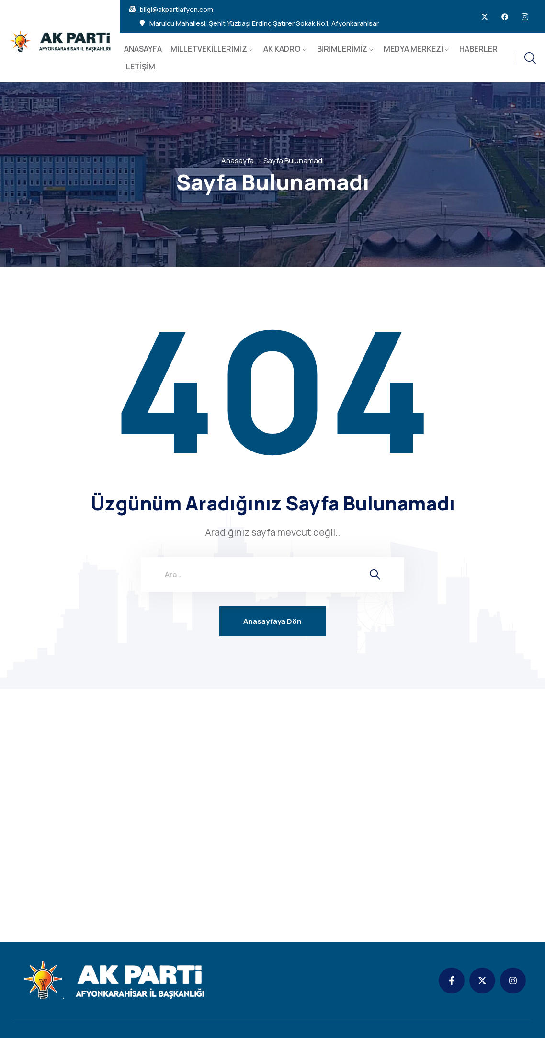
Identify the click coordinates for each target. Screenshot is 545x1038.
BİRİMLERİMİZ (342, 49)
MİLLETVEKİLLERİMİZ (208, 49)
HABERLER (478, 49)
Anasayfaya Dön (272, 621)
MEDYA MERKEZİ (413, 49)
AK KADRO (282, 49)
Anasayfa (237, 161)
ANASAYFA (143, 49)
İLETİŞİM (139, 66)
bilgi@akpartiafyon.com (176, 9)
